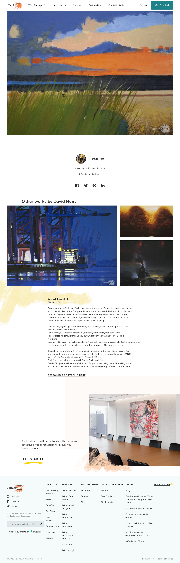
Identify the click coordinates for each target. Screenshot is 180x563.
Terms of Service (165, 559)
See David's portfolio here (67, 375)
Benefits (50, 505)
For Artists (67, 544)
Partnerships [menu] (95, 5)
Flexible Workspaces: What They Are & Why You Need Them (139, 499)
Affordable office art (135, 541)
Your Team (51, 532)
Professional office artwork (138, 508)
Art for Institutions (67, 525)
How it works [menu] (59, 5)
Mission (49, 499)
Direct (84, 502)
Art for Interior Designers (69, 507)
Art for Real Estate (67, 498)
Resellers (85, 490)
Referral (85, 496)
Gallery (104, 490)
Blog (127, 490)
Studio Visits (107, 502)
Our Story (50, 511)
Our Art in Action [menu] (116, 5)
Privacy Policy (148, 559)
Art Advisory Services (52, 492)
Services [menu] (77, 5)
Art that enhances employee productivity (136, 534)
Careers (49, 538)
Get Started (162, 5)
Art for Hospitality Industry (67, 535)
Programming (52, 526)
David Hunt (98, 158)
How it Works (49, 519)
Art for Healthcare (67, 516)
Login (145, 5)
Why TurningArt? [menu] (36, 5)
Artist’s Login (68, 550)
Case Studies (107, 496)
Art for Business (70, 490)
